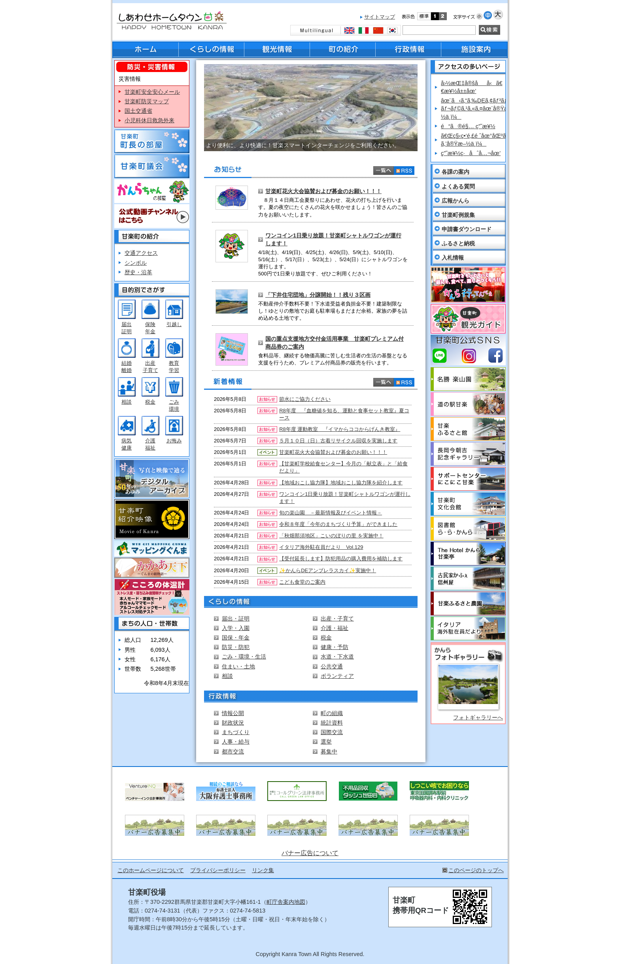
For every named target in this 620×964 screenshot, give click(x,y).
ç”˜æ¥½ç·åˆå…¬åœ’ (471, 153)
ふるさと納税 (458, 243)
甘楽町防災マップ (147, 101)
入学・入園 (236, 628)
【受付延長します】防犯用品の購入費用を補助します (341, 559)
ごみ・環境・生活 (244, 656)
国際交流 (332, 732)
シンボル (136, 263)
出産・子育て (337, 618)
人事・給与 (236, 741)
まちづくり (236, 732)
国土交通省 (138, 111)
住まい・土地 (238, 666)
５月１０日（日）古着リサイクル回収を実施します (338, 441)
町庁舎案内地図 (286, 902)
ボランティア (337, 676)
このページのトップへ (476, 870)
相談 (126, 402)
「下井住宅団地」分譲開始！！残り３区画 (317, 295)
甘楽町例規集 (458, 215)
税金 (150, 402)
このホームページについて (150, 870)
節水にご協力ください (305, 399)
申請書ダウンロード (466, 229)
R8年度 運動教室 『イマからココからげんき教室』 (339, 429)
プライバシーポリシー (218, 870)
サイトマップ (379, 17)
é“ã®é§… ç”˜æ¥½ (468, 126)
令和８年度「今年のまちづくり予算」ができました (338, 524)
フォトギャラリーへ (478, 717)
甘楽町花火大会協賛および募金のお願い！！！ (323, 191)
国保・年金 (236, 637)
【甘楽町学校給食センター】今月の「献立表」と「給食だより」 (343, 467)
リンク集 (263, 870)
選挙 (326, 741)
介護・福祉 (334, 628)
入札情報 (453, 257)
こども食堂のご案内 (302, 582)
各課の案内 (455, 172)
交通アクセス (141, 253)
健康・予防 (334, 647)
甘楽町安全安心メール (152, 92)
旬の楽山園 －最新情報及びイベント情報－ (330, 513)
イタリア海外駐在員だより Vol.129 (321, 547)
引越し (174, 324)
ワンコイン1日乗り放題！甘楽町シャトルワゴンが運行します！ (344, 497)
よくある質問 (458, 186)
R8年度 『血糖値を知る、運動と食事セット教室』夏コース (344, 414)
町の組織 (332, 713)
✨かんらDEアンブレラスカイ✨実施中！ (327, 570)
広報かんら (455, 200)
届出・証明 (236, 618)
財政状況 (233, 722)
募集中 (329, 751)
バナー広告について (310, 853)
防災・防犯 (236, 647)
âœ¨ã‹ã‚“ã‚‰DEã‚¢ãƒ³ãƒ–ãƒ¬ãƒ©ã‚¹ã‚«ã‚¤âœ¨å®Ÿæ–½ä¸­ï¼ (476, 108)
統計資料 (332, 722)
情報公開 (233, 713)
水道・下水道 (337, 656)
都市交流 (233, 751)
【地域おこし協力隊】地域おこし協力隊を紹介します (341, 483)
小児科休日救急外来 (149, 120)
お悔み (174, 441)
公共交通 (332, 666)
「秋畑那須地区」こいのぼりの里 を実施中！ (331, 536)
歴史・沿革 (138, 272)
